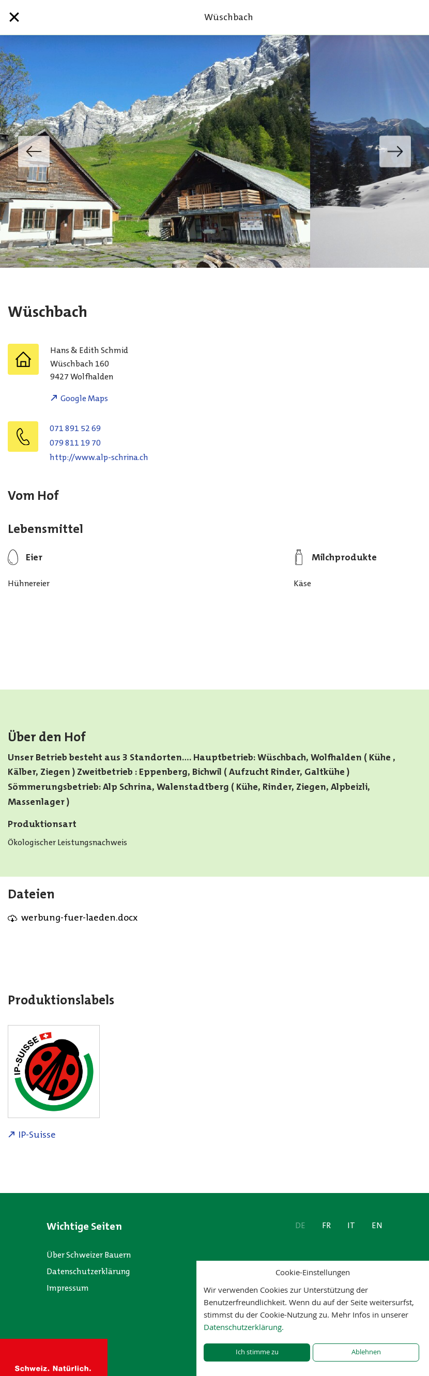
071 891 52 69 (75, 428)
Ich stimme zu (257, 1352)
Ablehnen (366, 1352)
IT (351, 1225)
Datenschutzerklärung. (244, 1327)
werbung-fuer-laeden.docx (79, 917)
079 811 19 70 (75, 442)
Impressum (68, 1287)
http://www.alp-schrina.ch (99, 457)
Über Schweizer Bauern (89, 1254)
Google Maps (84, 398)
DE (300, 1225)
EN (377, 1225)
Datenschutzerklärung (88, 1271)
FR (326, 1225)
